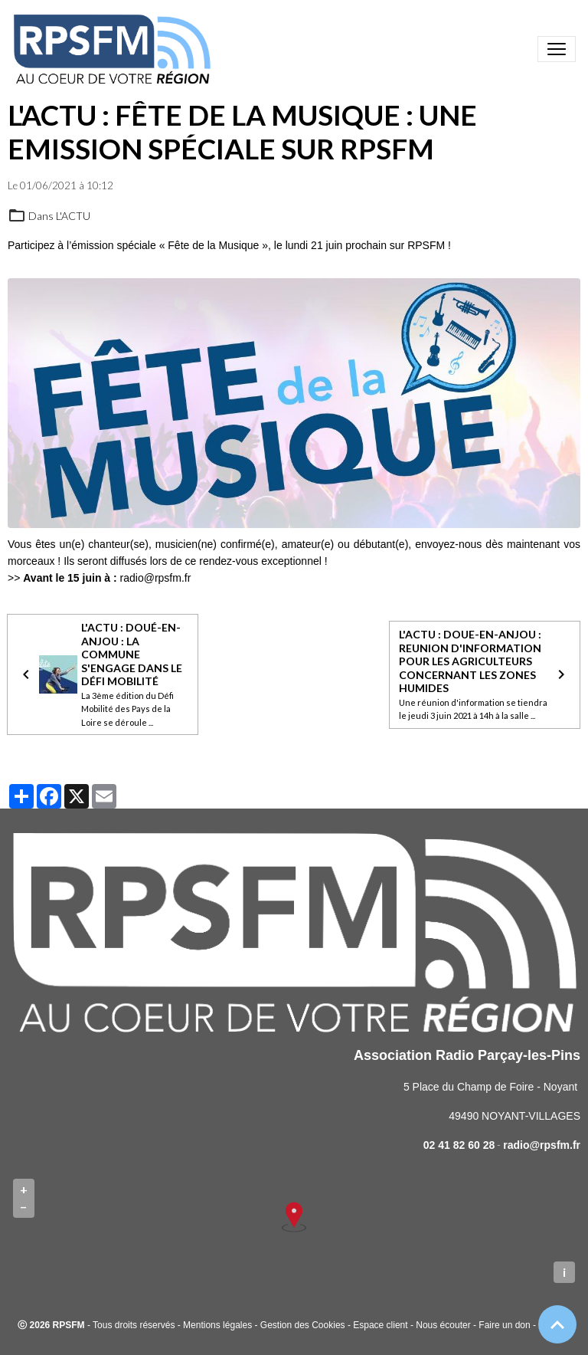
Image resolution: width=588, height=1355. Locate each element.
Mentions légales (217, 1325)
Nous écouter (443, 1325)
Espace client (380, 1325)
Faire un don (504, 1325)
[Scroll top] (557, 1324)
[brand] (114, 49)
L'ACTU (73, 215)
